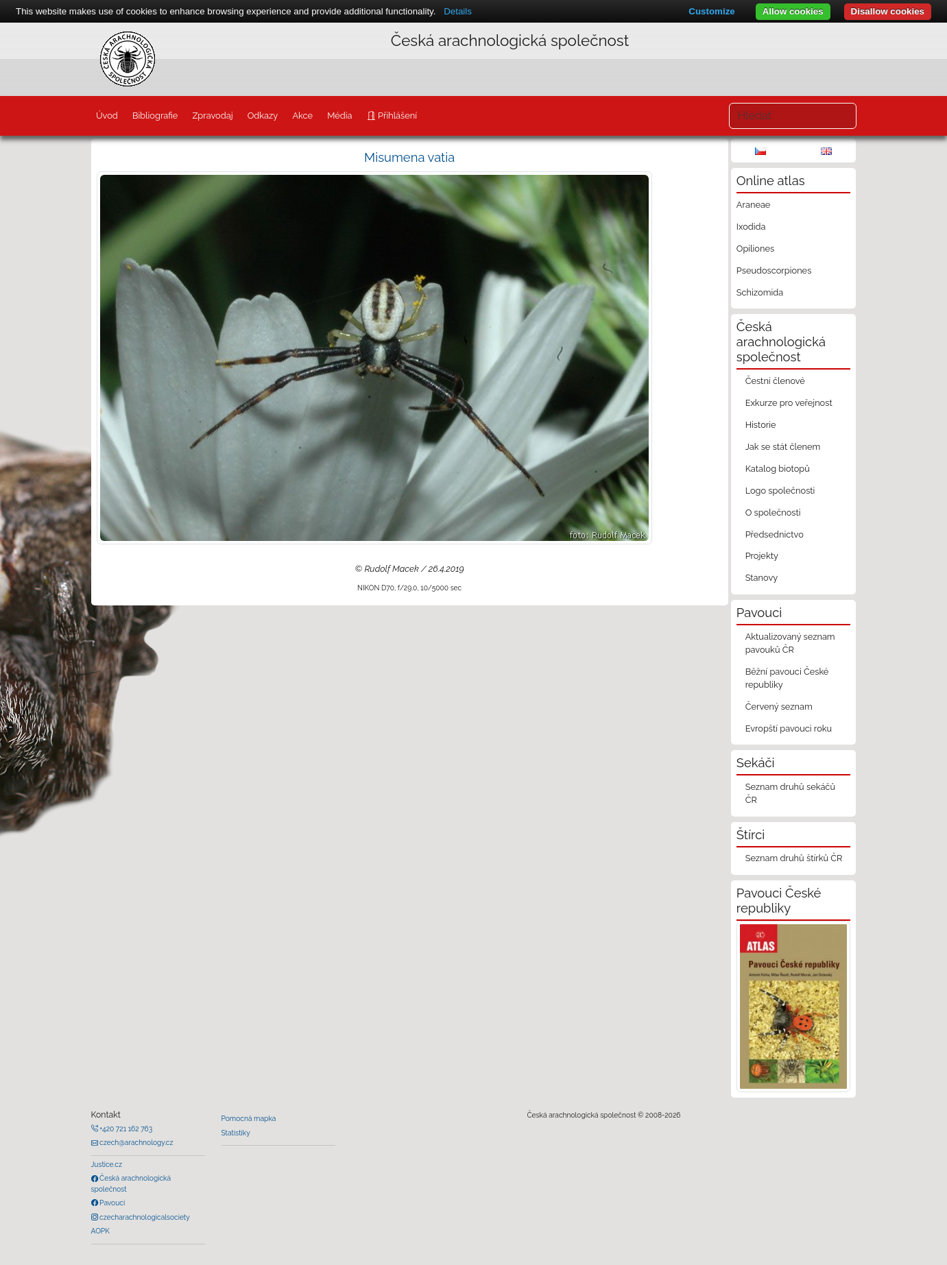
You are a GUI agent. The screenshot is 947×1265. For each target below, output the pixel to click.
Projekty (761, 556)
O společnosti (773, 512)
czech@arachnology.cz (135, 1142)
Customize (711, 11)
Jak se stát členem (783, 447)
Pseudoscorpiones (773, 270)
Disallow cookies (887, 11)
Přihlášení (396, 115)
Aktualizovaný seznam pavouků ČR (790, 643)
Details (458, 11)
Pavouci (111, 1202)
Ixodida (751, 226)
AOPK (100, 1231)
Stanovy (761, 578)
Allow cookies (793, 11)
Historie (760, 425)
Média (339, 115)
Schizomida (759, 292)
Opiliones (755, 248)
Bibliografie (155, 115)
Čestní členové (775, 381)
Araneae (753, 205)
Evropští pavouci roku (788, 728)
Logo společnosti (780, 490)
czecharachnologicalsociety (144, 1217)
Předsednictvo (774, 534)
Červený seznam (779, 706)
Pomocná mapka (248, 1118)
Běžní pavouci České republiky (787, 678)
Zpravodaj (212, 115)
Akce (302, 115)
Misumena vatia (409, 157)
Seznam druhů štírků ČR (794, 858)
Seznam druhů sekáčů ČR (790, 793)
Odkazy (263, 115)
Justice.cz (107, 1164)
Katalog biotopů (777, 468)
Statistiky (235, 1133)
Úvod (107, 115)
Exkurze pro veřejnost (788, 403)
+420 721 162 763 (125, 1128)
